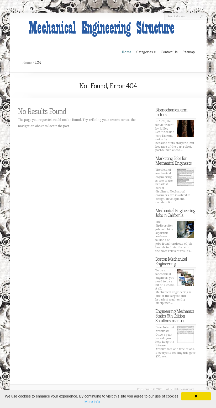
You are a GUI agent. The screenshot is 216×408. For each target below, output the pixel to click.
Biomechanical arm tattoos (171, 112)
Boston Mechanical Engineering (171, 261)
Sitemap (188, 51)
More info (92, 402)
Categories (146, 51)
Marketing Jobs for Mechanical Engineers (173, 160)
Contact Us (169, 51)
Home (27, 62)
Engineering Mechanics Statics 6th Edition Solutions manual (174, 316)
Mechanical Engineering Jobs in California (175, 212)
